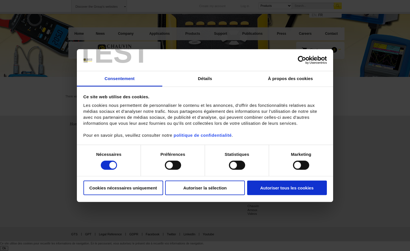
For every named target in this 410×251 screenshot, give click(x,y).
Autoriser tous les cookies (287, 187)
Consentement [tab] (119, 78)
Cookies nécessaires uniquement (123, 187)
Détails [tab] (205, 78)
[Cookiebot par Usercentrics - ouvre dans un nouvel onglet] (302, 60)
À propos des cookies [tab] (290, 78)
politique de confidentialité (203, 135)
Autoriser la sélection (205, 187)
